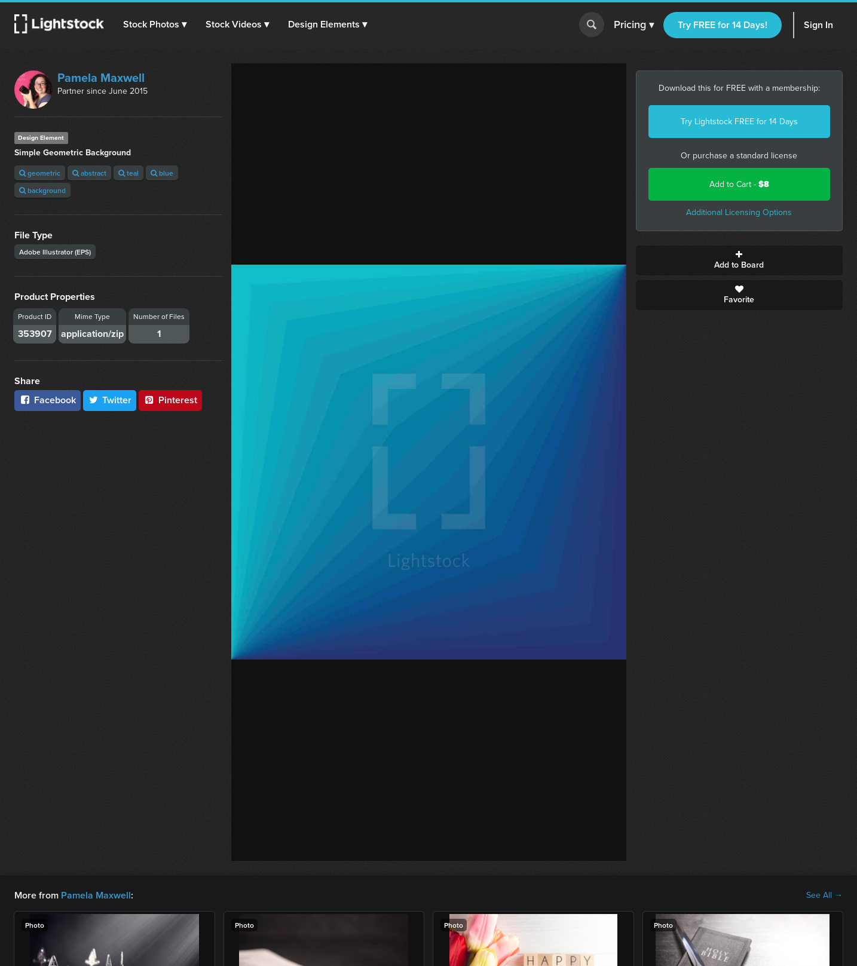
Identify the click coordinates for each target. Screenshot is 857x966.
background (42, 190)
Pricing (634, 25)
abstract (89, 173)
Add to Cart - (739, 184)
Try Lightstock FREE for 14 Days (739, 121)
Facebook (47, 400)
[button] (154, 24)
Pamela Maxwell (101, 78)
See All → (824, 895)
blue (162, 173)
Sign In (818, 25)
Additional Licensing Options (739, 212)
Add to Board (739, 260)
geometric (39, 173)
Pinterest (170, 400)
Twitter (110, 400)
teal (128, 173)
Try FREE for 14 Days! (722, 25)
